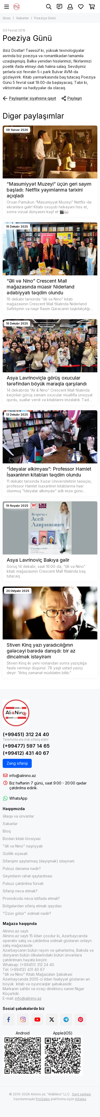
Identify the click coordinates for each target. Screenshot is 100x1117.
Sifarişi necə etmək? (20, 891)
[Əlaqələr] (59, 6)
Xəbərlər (22, 18)
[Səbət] (92, 6)
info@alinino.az (22, 775)
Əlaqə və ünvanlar (18, 816)
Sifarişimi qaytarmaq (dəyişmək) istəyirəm (38, 861)
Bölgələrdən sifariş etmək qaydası (32, 906)
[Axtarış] (48, 6)
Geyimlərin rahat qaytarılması (27, 876)
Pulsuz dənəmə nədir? (22, 868)
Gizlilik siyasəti (15, 853)
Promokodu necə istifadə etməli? (31, 898)
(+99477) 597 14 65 (26, 746)
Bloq (7, 831)
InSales (80, 1099)
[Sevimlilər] (80, 6)
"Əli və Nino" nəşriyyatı (23, 846)
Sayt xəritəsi (81, 1094)
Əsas (7, 18)
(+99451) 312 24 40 (26, 734)
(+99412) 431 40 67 (26, 753)
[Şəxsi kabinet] (70, 6)
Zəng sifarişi (17, 763)
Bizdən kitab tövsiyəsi (22, 838)
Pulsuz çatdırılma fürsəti (23, 883)
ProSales (43, 1099)
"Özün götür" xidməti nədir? (27, 913)
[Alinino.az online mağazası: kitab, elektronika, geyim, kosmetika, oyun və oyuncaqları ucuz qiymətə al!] (16, 6)
